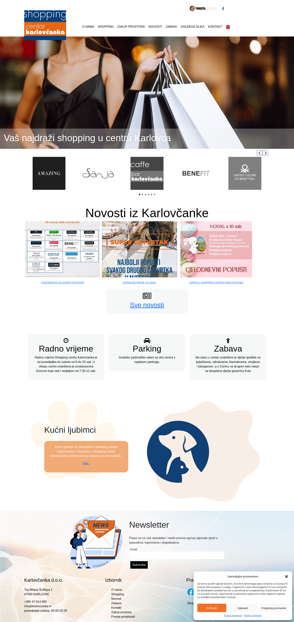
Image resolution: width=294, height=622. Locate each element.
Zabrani (243, 608)
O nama (88, 26)
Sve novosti (147, 304)
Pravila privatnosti (233, 615)
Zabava (171, 26)
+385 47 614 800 (35, 601)
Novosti (155, 26)
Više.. (86, 463)
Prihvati (212, 608)
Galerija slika (192, 26)
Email (133, 549)
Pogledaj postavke (274, 608)
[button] (286, 576)
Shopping (106, 26)
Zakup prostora (131, 26)
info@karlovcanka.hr (38, 606)
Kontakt (215, 26)
